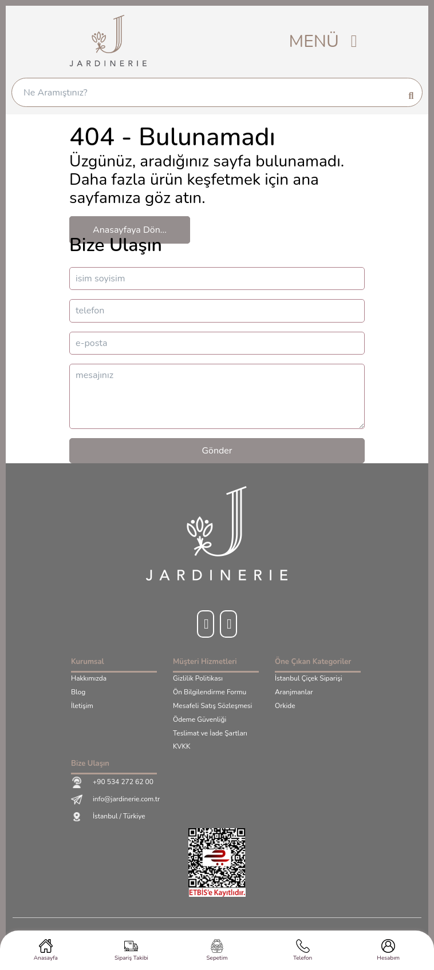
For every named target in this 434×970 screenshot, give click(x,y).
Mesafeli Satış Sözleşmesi (212, 706)
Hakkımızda (88, 679)
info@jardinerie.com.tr (115, 799)
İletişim (82, 706)
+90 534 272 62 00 (112, 782)
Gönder (217, 450)
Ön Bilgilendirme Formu (209, 693)
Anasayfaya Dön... (130, 230)
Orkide (285, 706)
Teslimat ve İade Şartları (210, 734)
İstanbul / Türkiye (108, 816)
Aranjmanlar (294, 693)
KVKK (182, 747)
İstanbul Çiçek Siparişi (308, 679)
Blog (78, 693)
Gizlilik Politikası (198, 679)
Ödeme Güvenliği (199, 720)
